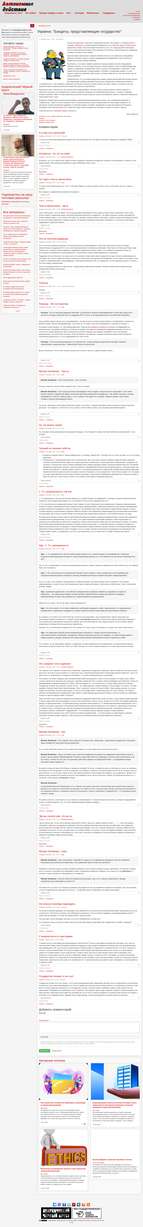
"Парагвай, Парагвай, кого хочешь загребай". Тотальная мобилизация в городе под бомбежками (15, 54)
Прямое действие (57, 116)
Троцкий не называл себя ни (54, 448)
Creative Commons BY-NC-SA (94, 1220)
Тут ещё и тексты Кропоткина (55, 179)
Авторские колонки (52, 1060)
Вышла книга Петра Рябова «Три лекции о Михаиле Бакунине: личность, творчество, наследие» (17, 272)
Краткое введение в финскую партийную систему (112, 1159)
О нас (71, 1222)
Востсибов (44, 1108)
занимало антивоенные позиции (103, 327)
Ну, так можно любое (50, 425)
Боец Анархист (50, 120)
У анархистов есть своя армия (55, 936)
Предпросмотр (56, 1051)
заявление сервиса (61, 111)
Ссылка (41, 136)
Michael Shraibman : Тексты (54, 371)
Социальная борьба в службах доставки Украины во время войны (16, 59)
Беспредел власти (45, 26)
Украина (41, 118)
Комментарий (44, 1020)
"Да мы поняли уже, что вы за (55, 816)
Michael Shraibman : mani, (53, 851)
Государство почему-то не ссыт (56, 976)
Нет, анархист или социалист (55, 663)
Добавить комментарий (46, 122)
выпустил (109, 56)
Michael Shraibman (67, 157)
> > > (18, 311)
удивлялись (80, 43)
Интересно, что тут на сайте (54, 153)
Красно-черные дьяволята (11, 79)
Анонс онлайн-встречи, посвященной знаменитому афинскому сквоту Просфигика (15, 236)
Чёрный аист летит (9, 76)
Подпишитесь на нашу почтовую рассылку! (16, 196)
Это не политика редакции (53, 238)
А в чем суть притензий (52, 132)
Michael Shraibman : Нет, (52, 731)
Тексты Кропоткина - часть (53, 206)
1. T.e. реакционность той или (55, 491)
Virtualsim (42, 120)
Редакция (6, 124)
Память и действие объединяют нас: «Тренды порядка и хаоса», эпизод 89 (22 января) (16, 71)
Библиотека (93, 13)
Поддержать (109, 13)
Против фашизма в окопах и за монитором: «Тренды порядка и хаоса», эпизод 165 (16, 48)
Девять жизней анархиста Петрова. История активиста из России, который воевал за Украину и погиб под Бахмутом (16, 65)
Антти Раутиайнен (98, 1163)
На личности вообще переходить (57, 904)
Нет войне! (31, 13)
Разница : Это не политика (53, 304)
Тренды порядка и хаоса (51, 13)
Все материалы (14, 212)
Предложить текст (14, 13)
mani (62, 182)
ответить (41, 148)
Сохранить (44, 1051)
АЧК (69, 13)
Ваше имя (42, 1013)
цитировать (49, 148)
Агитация (79, 13)
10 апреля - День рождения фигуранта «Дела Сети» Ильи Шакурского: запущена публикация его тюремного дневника (17, 118)
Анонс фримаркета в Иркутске (13, 277)
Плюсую (43, 283)
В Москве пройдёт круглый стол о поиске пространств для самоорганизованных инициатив (16, 294)
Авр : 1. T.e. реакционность (54, 545)
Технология (67, 116)
